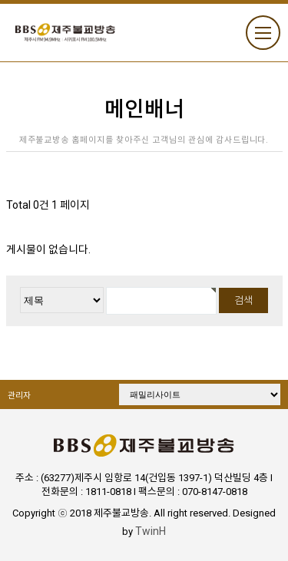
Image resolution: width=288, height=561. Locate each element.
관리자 (19, 396)
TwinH (150, 531)
